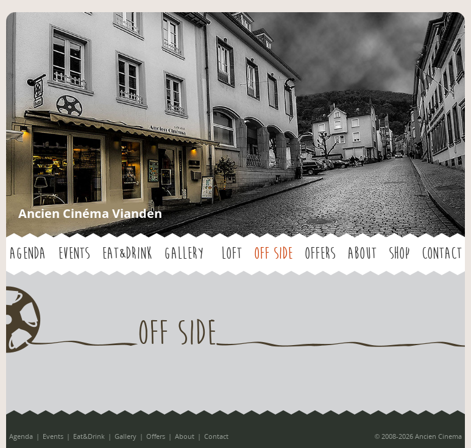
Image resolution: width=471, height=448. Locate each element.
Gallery (184, 254)
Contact (442, 254)
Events (74, 254)
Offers (320, 254)
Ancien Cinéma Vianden (90, 213)
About (362, 254)
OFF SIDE (273, 254)
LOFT (231, 254)
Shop (399, 254)
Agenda (27, 254)
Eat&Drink (127, 254)
